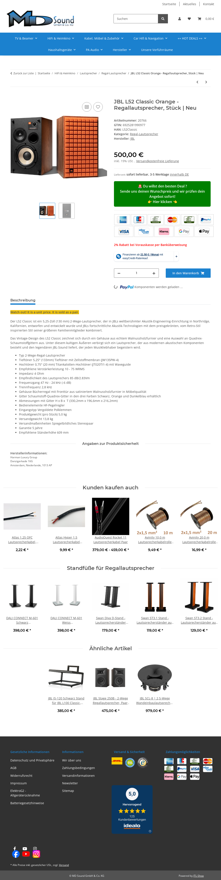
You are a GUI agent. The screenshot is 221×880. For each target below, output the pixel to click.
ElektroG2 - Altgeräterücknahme (25, 793)
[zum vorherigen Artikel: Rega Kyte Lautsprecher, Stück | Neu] (197, 82)
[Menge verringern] (119, 273)
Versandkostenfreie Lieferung (157, 161)
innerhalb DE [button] (179, 174)
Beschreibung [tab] (22, 300)
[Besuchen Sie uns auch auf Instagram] (35, 852)
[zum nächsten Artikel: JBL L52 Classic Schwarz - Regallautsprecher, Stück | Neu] (206, 82)
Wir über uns (71, 760)
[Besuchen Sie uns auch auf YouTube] (25, 852)
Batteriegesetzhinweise (27, 803)
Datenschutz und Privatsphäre (32, 760)
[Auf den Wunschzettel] (98, 107)
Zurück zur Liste (23, 73)
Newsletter (70, 783)
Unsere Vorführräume (157, 50)
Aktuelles (189, 4)
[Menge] (136, 273)
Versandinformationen (78, 776)
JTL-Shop (198, 876)
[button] (179, 18)
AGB (13, 768)
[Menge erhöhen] (154, 273)
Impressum (18, 783)
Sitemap (68, 791)
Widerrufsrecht (21, 776)
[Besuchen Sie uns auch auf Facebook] (14, 852)
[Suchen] (136, 18)
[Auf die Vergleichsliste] (87, 107)
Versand (64, 865)
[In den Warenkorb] (13, 96)
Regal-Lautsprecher (144, 134)
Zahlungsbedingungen (78, 768)
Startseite (169, 4)
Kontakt (208, 4)
